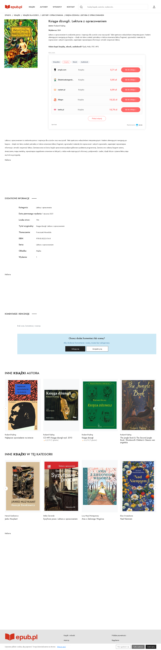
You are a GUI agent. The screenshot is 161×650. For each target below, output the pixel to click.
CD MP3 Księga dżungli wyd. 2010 (57, 437)
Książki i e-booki (69, 635)
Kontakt (71, 7)
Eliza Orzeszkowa (126, 516)
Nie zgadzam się (123, 647)
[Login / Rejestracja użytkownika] (154, 7)
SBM (59, 30)
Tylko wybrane (138, 647)
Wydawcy (57, 7)
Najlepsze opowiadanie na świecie (19, 437)
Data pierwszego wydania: (30, 214)
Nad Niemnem (126, 518)
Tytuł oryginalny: (26, 226)
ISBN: (21, 238)
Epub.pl (8, 15)
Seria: (21, 245)
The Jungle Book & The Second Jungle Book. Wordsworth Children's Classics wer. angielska (137, 440)
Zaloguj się (75, 349)
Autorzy (44, 7)
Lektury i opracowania (52, 15)
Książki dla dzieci (31, 15)
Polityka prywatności (119, 635)
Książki (32, 7)
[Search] (81, 7)
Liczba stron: (24, 220)
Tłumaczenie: (24, 232)
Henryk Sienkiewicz (12, 516)
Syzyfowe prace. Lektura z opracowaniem (60, 518)
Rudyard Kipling (59, 26)
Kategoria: (23, 207)
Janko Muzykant (11, 518)
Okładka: (23, 251)
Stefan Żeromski (49, 516)
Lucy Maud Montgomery (90, 516)
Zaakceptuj (151, 647)
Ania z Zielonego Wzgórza (93, 518)
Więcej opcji (61, 647)
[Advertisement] (67, 178)
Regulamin (115, 640)
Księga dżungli (87, 437)
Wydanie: (23, 257)
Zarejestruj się (97, 349)
